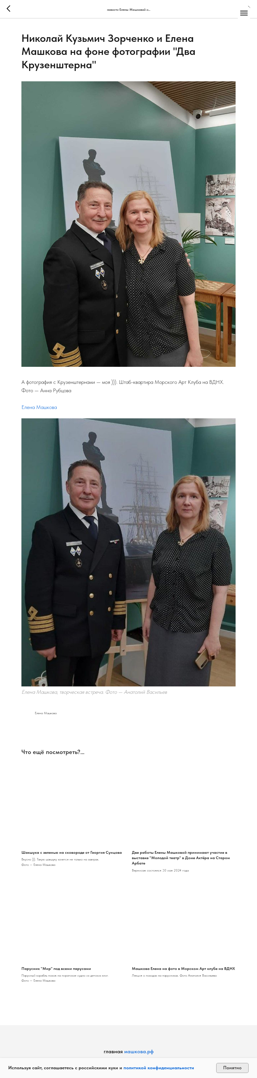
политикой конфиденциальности (158, 1067)
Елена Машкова (39, 407)
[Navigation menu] (244, 13)
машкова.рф (139, 1051)
